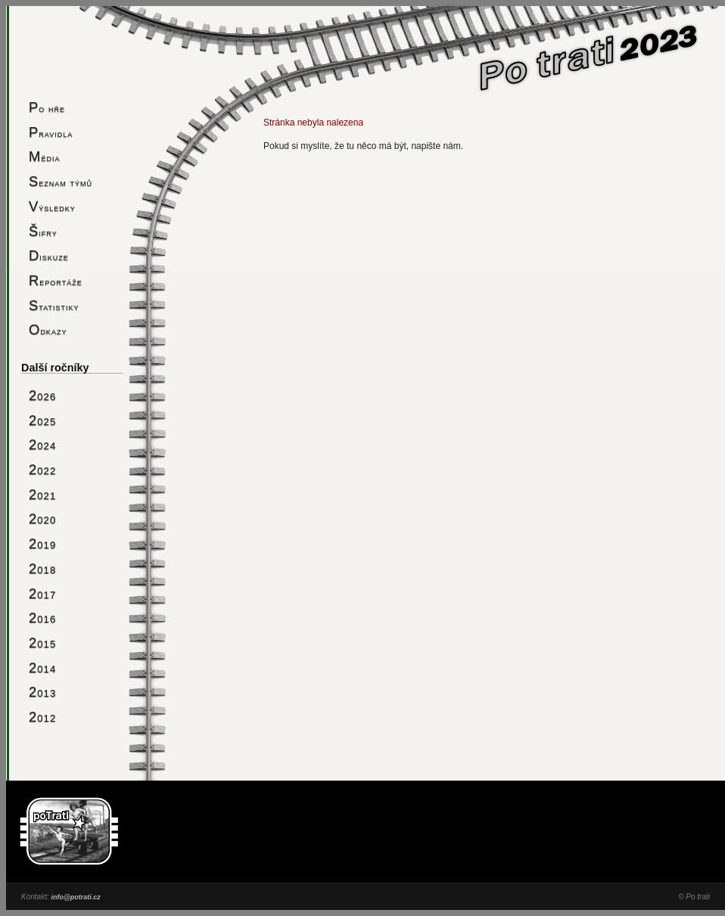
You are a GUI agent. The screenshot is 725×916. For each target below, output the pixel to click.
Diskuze (49, 255)
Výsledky (52, 206)
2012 (42, 717)
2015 (42, 643)
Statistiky (54, 305)
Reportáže (55, 280)
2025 (42, 420)
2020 (42, 518)
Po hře (47, 107)
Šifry (43, 231)
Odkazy (48, 329)
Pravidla (51, 132)
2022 (42, 469)
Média (44, 156)
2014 (42, 667)
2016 (42, 618)
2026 (42, 395)
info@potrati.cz (75, 897)
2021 (42, 494)
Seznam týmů (60, 181)
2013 (42, 692)
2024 (42, 444)
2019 (42, 543)
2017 (42, 593)
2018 (42, 568)
